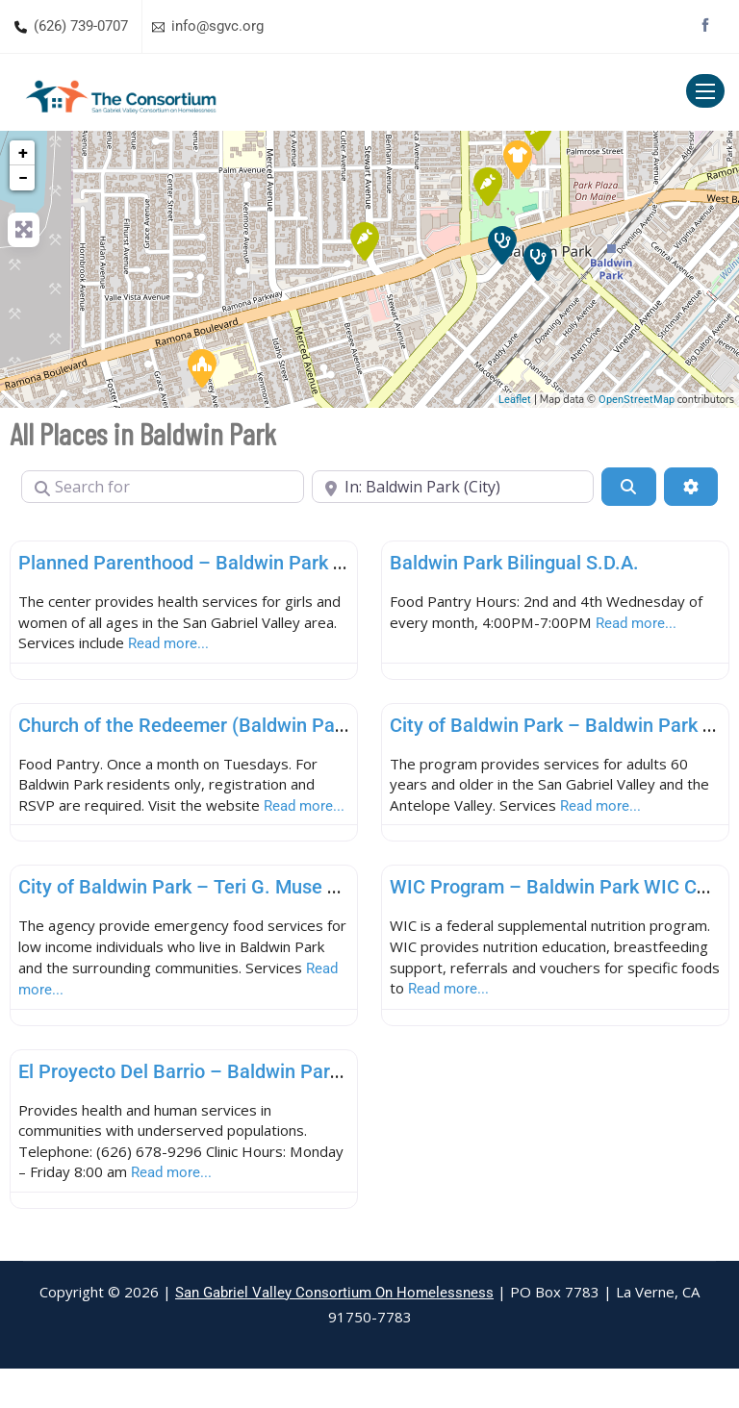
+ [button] (23, 152)
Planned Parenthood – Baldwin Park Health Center (235, 562)
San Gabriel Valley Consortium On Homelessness (334, 1332)
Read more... (263, 647)
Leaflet (514, 399)
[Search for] (162, 486)
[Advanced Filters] (691, 486)
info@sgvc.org (217, 26)
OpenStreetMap (637, 399)
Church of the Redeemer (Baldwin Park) (188, 729)
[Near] (453, 486)
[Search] (628, 486)
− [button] (23, 177)
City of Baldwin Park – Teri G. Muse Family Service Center (266, 917)
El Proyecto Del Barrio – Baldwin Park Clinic (205, 1106)
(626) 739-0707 (81, 26)
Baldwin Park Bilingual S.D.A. (514, 562)
